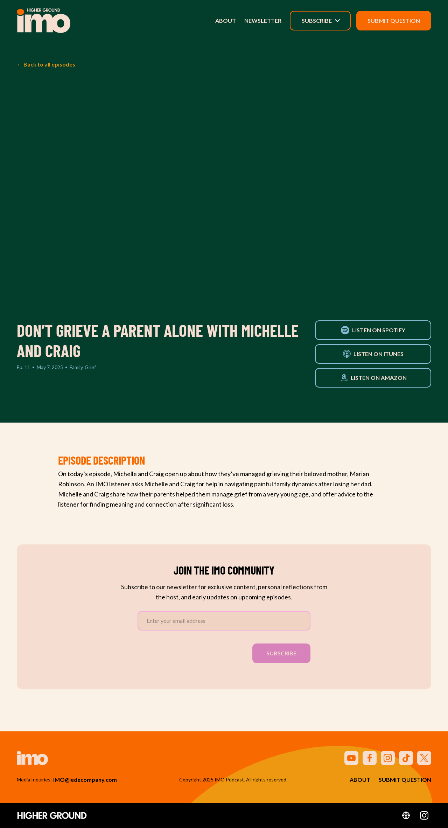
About (225, 20)
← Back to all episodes (46, 64)
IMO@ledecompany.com (85, 779)
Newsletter (262, 20)
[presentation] (191, 652)
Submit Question (394, 20)
